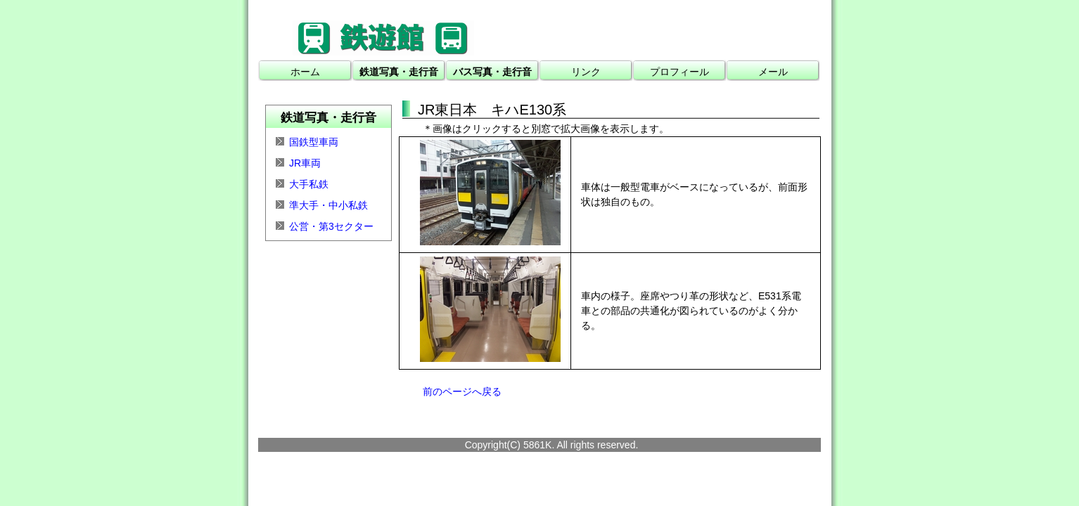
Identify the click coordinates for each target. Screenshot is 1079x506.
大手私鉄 (308, 184)
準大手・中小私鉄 (328, 205)
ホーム (305, 71)
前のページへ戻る (462, 391)
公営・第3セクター (331, 226)
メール (773, 71)
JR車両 (305, 163)
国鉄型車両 (313, 142)
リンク (586, 71)
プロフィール (679, 71)
